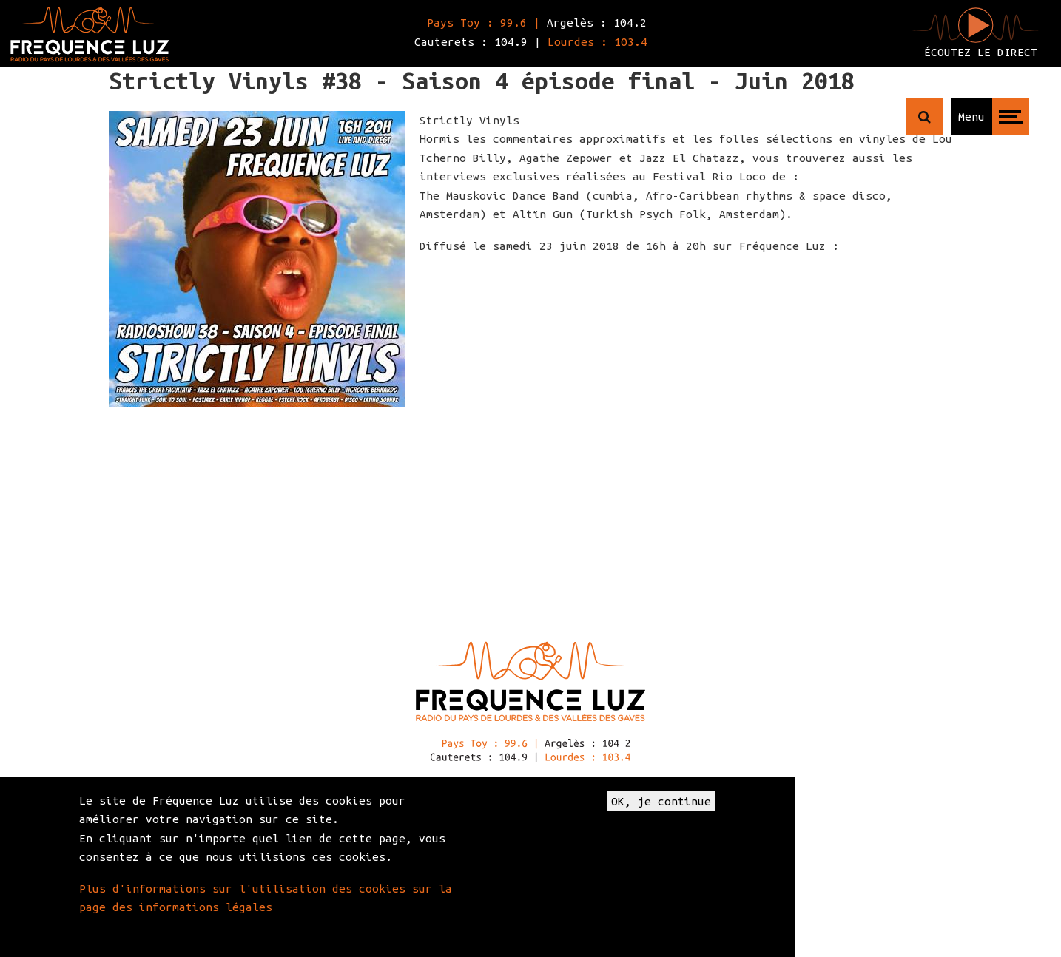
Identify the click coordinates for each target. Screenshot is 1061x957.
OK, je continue (661, 801)
